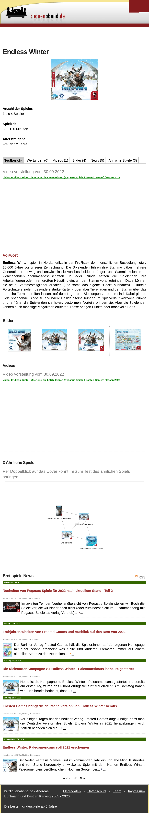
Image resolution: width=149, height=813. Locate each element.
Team (117, 791)
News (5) (97, 160)
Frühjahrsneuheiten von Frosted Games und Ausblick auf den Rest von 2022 (64, 632)
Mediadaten (72, 791)
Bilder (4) (79, 160)
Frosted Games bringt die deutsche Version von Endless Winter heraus (60, 706)
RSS (142, 577)
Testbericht (13, 160)
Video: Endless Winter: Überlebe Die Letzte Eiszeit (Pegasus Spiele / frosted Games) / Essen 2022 (61, 177)
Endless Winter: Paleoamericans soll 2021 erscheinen (46, 747)
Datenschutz (96, 791)
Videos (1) (60, 160)
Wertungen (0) (37, 160)
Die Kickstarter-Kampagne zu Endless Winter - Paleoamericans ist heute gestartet (68, 669)
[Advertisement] (74, 37)
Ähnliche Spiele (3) (123, 160)
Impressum (136, 791)
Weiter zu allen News (74, 778)
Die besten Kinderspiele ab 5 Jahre (30, 806)
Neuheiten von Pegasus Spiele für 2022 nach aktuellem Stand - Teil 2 (58, 591)
